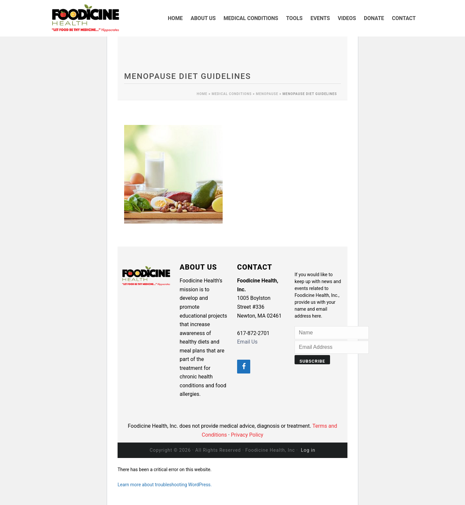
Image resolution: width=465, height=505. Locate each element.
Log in (308, 450)
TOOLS (294, 18)
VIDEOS (347, 18)
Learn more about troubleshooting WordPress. (165, 484)
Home (202, 94)
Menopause (267, 94)
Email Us (247, 342)
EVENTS (320, 18)
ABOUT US (202, 18)
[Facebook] (243, 366)
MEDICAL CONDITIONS (251, 18)
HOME (175, 18)
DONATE (374, 18)
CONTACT (404, 18)
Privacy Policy (247, 435)
